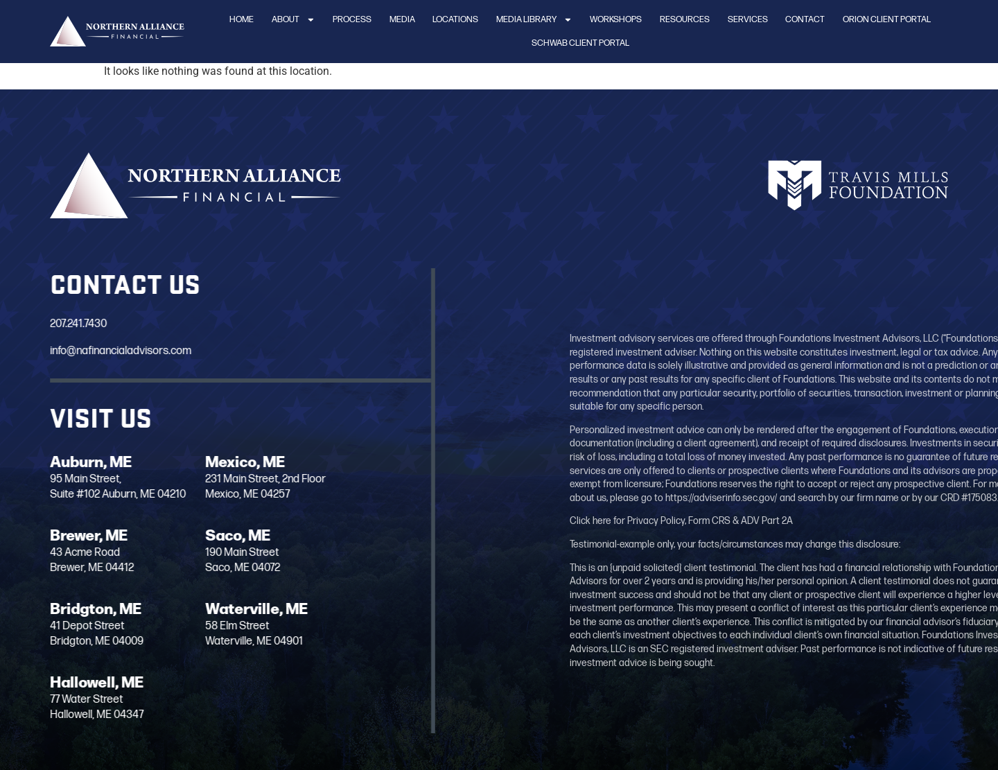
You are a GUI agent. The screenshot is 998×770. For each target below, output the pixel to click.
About (293, 19)
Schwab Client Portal (580, 43)
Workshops (616, 19)
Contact (805, 19)
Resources (685, 19)
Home (241, 19)
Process (352, 19)
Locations (455, 19)
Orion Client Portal (887, 19)
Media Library (534, 19)
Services (748, 19)
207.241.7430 (70, 324)
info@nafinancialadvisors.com (113, 351)
